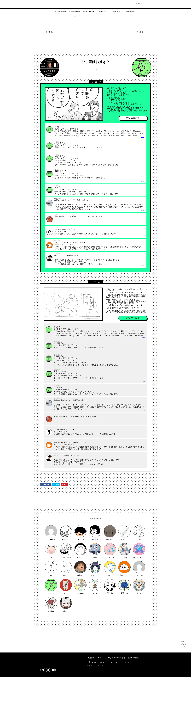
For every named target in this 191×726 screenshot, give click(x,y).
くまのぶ (58, 245)
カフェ (101, 712)
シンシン (95, 71)
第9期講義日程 (130, 13)
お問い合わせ (133, 708)
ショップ (126, 712)
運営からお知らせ (61, 13)
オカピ (57, 273)
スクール (110, 712)
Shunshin (58, 212)
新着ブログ (116, 13)
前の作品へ (50, 32)
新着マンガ (102, 13)
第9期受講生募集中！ (74, 13)
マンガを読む (133, 118)
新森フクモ (59, 258)
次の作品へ (141, 32)
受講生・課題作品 (88, 13)
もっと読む (139, 140)
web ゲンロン (91, 712)
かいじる (58, 232)
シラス (118, 712)
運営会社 (90, 708)
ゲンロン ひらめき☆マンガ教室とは (111, 708)
